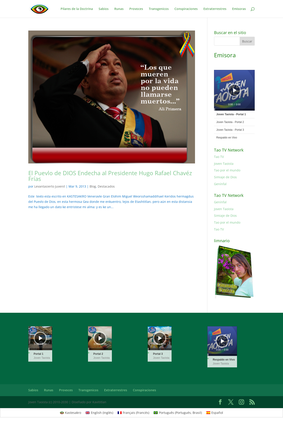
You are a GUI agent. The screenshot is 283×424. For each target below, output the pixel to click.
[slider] (234, 109)
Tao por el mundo (227, 170)
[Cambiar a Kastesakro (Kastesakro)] (71, 413)
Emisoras (239, 9)
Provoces (136, 9)
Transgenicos (159, 9)
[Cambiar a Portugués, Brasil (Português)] (177, 413)
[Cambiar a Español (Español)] (215, 413)
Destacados (106, 186)
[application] (234, 90)
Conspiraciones (186, 9)
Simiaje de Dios (225, 177)
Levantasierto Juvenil (49, 186)
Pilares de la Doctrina (77, 9)
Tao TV (219, 157)
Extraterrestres (214, 9)
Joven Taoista (223, 163)
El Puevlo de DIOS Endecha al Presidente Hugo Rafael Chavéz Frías (110, 176)
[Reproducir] (235, 90)
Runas (119, 9)
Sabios (104, 9)
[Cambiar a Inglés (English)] (99, 413)
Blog (93, 186)
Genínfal (220, 184)
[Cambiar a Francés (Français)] (133, 413)
